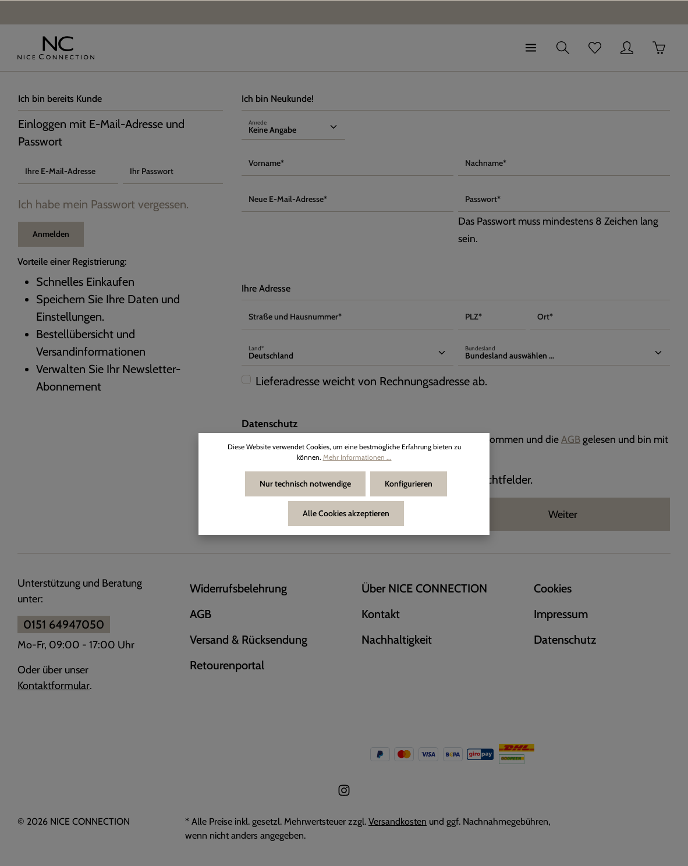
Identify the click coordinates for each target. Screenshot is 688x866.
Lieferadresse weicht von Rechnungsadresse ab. (371, 381)
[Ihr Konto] (627, 47)
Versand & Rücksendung (248, 640)
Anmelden (51, 234)
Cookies (553, 588)
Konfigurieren (408, 483)
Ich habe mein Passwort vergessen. (103, 204)
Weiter (562, 514)
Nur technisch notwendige (305, 483)
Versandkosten (397, 821)
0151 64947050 (63, 624)
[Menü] (530, 47)
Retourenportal (227, 665)
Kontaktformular (53, 685)
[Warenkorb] (659, 47)
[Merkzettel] (595, 47)
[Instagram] (344, 793)
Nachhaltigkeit (396, 640)
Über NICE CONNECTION (424, 588)
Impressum (561, 614)
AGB (570, 439)
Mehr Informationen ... (357, 457)
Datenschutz (565, 640)
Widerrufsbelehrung (238, 588)
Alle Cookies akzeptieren (346, 513)
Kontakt (380, 614)
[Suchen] (562, 47)
